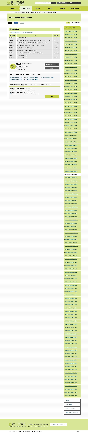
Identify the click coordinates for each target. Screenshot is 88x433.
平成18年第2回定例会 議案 (71, 366)
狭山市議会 (18, 12)
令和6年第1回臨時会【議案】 (71, 60)
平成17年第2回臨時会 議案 (71, 386)
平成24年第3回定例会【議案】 (71, 252)
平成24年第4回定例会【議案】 (71, 249)
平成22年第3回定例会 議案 (71, 285)
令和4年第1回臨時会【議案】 (71, 93)
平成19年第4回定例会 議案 (71, 340)
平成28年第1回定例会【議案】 (71, 197)
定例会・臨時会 (25, 12)
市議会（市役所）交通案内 (58, 424)
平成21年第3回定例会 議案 (71, 304)
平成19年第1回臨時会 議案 (71, 350)
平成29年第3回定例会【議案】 (71, 171)
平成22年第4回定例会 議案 (71, 281)
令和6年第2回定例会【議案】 (71, 57)
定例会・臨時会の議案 (36, 12)
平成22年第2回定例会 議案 (71, 288)
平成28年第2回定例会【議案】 (17, 77)
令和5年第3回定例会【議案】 (71, 70)
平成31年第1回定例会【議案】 (71, 148)
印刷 (68, 22)
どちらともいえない (22, 90)
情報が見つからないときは (72, 412)
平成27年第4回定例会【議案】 (71, 200)
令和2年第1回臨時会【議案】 (71, 128)
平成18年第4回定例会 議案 (71, 356)
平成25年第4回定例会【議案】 (71, 233)
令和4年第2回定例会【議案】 (71, 96)
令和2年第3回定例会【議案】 (71, 122)
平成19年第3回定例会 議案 (71, 343)
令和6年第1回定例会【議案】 (71, 63)
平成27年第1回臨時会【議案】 (71, 210)
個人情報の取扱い (26, 431)
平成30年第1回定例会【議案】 (71, 164)
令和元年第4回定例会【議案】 (71, 135)
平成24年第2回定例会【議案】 (71, 255)
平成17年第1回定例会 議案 (71, 395)
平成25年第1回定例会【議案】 (71, 246)
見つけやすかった (15, 93)
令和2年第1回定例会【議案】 (71, 132)
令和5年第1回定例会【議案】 (71, 80)
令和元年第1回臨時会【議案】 (71, 145)
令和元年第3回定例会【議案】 (71, 138)
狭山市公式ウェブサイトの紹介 (15, 431)
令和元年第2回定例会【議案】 (71, 141)
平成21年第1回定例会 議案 (71, 317)
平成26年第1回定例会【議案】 (71, 229)
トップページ (11, 12)
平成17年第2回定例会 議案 (71, 389)
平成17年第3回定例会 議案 (71, 382)
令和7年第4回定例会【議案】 (71, 34)
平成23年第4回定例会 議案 (71, 265)
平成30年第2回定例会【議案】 (71, 158)
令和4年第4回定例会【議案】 (71, 83)
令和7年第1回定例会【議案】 (71, 47)
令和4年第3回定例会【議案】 (71, 89)
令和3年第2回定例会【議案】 (71, 109)
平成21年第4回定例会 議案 (71, 298)
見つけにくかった (35, 93)
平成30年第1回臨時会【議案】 (71, 161)
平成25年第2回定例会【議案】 (71, 239)
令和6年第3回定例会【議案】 (71, 54)
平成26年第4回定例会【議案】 (71, 216)
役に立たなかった (32, 90)
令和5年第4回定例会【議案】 (71, 67)
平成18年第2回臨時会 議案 (71, 363)
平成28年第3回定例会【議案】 (32, 77)
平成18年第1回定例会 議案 (71, 373)
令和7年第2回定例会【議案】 (71, 41)
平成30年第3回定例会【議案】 (71, 154)
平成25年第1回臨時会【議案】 (71, 242)
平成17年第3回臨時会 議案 (71, 379)
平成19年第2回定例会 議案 (71, 347)
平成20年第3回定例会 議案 (71, 324)
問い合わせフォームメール (51, 64)
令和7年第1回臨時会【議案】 (71, 44)
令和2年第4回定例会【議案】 (71, 119)
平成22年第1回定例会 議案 (71, 294)
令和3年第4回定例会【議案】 (71, 102)
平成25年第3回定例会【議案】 (71, 236)
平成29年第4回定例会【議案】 (71, 167)
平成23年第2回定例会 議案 (71, 272)
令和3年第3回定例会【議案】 (71, 106)
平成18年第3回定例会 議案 (71, 360)
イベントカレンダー (70, 408)
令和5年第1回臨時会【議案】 (71, 76)
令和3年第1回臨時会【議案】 (71, 112)
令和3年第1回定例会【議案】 (71, 115)
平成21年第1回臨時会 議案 (71, 314)
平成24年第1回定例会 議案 (71, 262)
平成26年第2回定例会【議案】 (71, 223)
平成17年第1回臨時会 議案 (71, 392)
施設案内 (68, 400)
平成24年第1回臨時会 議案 (71, 259)
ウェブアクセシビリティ (36, 431)
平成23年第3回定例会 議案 (71, 268)
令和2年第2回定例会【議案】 (71, 125)
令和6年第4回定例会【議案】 (71, 50)
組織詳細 (52, 68)
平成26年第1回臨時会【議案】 (71, 226)
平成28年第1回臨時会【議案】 (71, 194)
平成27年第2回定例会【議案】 (71, 207)
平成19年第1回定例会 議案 (71, 353)
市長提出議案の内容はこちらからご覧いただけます (22, 32)
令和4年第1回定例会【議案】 (71, 99)
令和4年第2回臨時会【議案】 (71, 86)
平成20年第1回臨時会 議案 (71, 333)
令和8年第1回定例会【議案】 (71, 31)
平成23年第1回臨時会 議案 (70, 275)
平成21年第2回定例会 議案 (71, 311)
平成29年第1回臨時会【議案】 (32, 79)
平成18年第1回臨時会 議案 (71, 369)
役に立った (13, 90)
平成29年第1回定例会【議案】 (17, 79)
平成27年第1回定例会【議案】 (71, 213)
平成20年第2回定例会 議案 (71, 330)
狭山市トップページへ (74, 2)
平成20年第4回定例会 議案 (71, 320)
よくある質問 (62, 2)
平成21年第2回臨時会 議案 (71, 307)
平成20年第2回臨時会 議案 (71, 327)
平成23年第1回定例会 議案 (71, 278)
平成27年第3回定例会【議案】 (71, 203)
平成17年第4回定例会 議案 (71, 376)
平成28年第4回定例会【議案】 (47, 77)
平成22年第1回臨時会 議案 (71, 291)
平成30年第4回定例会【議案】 (71, 151)
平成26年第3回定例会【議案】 (71, 220)
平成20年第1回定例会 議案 (71, 337)
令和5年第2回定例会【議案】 (71, 73)
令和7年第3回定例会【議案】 (71, 37)
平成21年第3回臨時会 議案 (71, 301)
